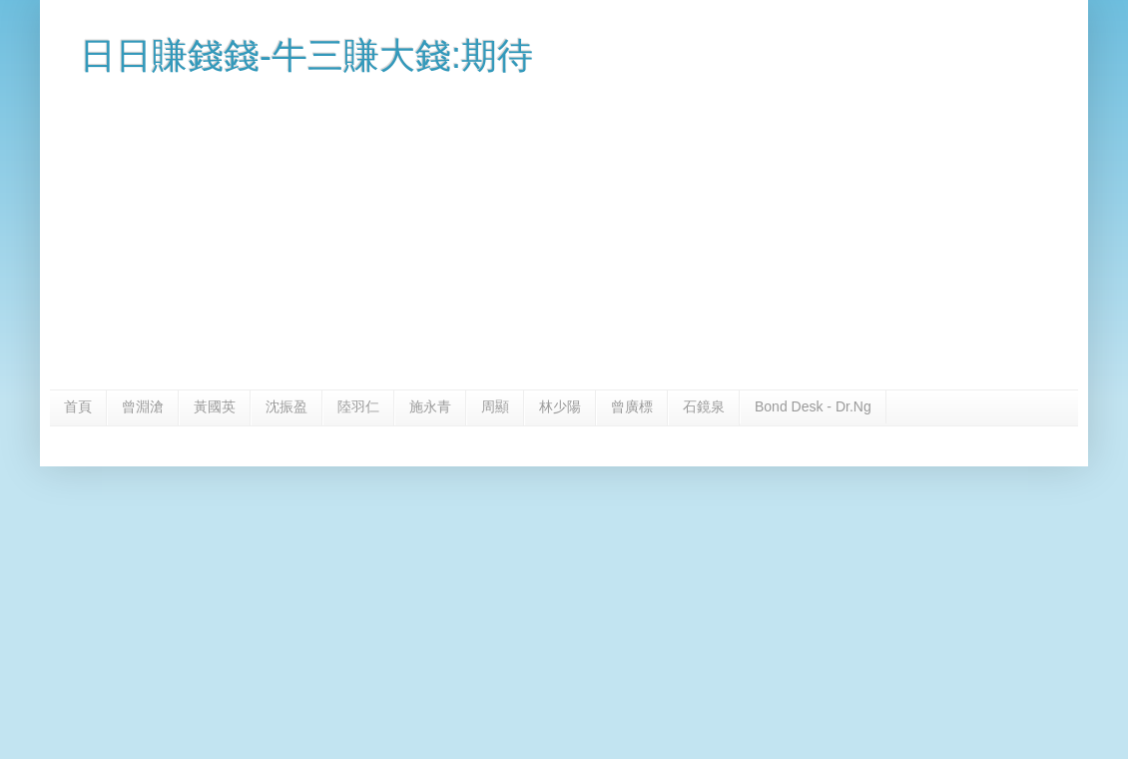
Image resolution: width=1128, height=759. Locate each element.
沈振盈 (286, 406)
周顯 (495, 406)
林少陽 (560, 406)
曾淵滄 (143, 406)
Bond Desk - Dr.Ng (813, 406)
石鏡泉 (704, 406)
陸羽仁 (358, 406)
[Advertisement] (564, 240)
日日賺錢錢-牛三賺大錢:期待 (306, 55)
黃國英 (215, 406)
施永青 (430, 406)
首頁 (78, 406)
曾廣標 (632, 406)
